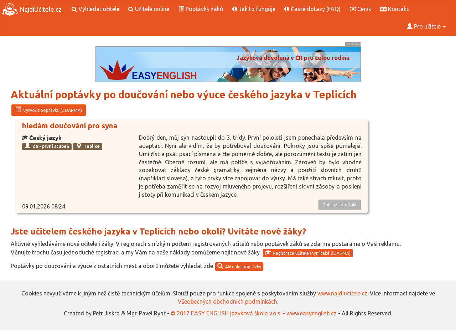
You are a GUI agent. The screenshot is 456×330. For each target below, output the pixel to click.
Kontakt (394, 9)
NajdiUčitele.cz (32, 9)
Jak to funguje (253, 9)
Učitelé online (148, 9)
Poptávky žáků (200, 9)
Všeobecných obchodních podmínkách (227, 301)
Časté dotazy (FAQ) (312, 9)
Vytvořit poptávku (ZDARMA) (48, 110)
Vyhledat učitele (95, 9)
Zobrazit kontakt (339, 204)
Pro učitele (426, 26)
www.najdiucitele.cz (342, 293)
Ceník (360, 9)
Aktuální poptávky (239, 266)
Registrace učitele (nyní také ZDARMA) (308, 253)
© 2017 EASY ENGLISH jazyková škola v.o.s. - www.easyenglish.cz (254, 313)
